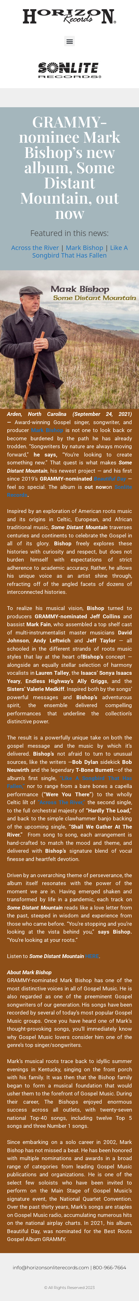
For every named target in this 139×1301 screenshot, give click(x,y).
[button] (69, 41)
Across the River (35, 247)
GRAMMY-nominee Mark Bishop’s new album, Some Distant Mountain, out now (70, 167)
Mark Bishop (84, 247)
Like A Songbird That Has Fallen (80, 251)
